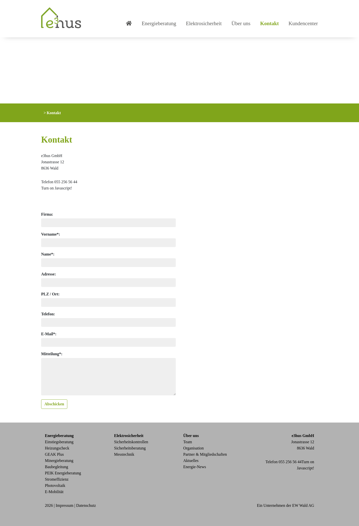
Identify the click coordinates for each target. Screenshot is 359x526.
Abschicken (54, 404)
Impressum (64, 505)
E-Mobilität (54, 492)
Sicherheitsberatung (130, 448)
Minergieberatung (59, 460)
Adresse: (48, 274)
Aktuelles (190, 460)
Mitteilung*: (51, 354)
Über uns (240, 23)
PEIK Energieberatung (63, 473)
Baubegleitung (56, 467)
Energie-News (194, 467)
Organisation (193, 448)
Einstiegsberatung (59, 442)
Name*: (47, 254)
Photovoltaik (55, 485)
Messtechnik (124, 454)
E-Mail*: (48, 334)
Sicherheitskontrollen (131, 442)
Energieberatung (159, 23)
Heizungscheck (57, 448)
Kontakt (269, 23)
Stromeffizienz (57, 479)
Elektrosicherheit (204, 23)
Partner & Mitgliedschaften (205, 454)
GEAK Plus (54, 454)
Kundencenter (303, 23)
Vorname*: (50, 234)
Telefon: (48, 314)
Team (187, 442)
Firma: (47, 214)
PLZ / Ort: (50, 294)
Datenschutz (86, 505)
